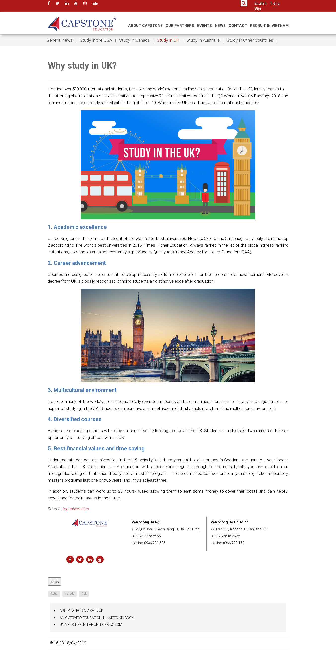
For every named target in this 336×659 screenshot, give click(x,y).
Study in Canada (134, 40)
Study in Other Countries (250, 40)
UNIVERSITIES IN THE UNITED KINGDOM (91, 625)
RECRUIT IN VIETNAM (269, 25)
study (69, 593)
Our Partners (180, 25)
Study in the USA (96, 40)
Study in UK (168, 40)
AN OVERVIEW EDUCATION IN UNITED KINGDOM (97, 618)
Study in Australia (203, 40)
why (53, 593)
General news (59, 40)
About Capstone (145, 25)
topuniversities (76, 508)
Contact (238, 25)
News (220, 25)
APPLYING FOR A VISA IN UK (81, 611)
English (261, 3)
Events (204, 25)
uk (84, 593)
